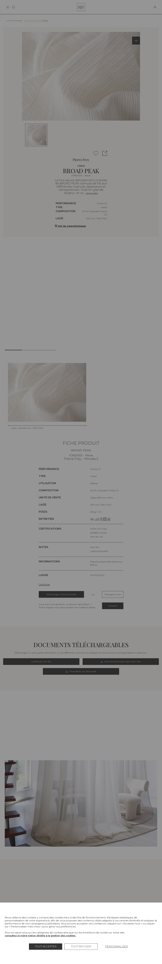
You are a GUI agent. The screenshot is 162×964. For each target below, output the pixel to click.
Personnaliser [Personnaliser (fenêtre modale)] (116, 946)
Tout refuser (81, 946)
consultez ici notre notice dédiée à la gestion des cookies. (40, 935)
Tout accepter (45, 946)
